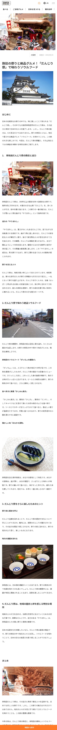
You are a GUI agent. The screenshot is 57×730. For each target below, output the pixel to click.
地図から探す (29, 727)
